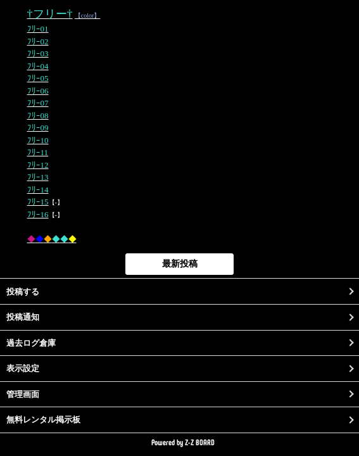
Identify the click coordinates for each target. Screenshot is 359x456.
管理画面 (22, 394)
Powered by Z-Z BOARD (183, 442)
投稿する (22, 291)
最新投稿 (180, 263)
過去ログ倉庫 (31, 343)
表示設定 (22, 368)
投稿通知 (22, 317)
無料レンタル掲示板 (43, 419)
